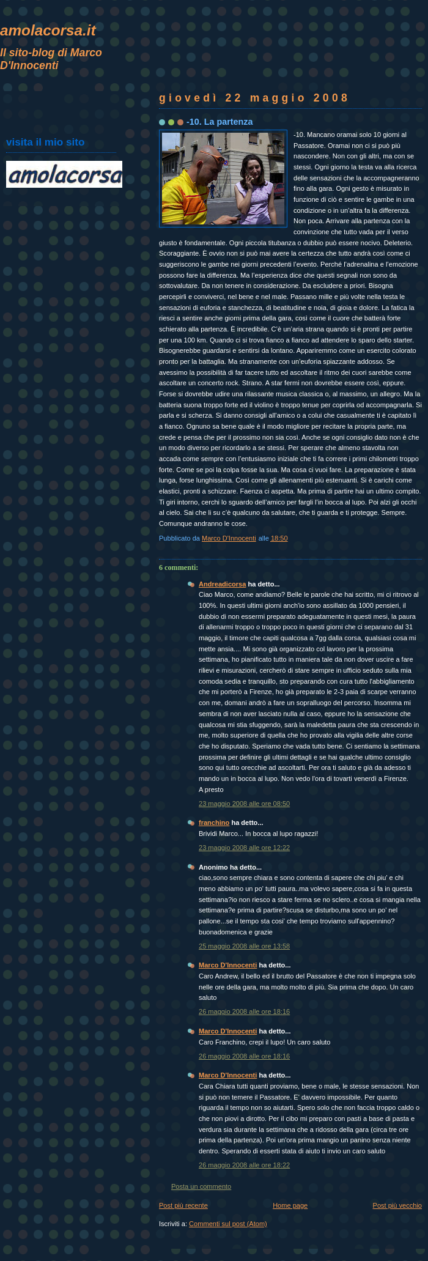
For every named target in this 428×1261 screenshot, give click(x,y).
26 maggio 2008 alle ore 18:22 (244, 1165)
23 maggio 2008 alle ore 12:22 (244, 847)
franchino (214, 822)
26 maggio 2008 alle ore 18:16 (244, 1011)
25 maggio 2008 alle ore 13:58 (244, 946)
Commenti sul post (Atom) (228, 1223)
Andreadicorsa (222, 584)
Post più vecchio (397, 1205)
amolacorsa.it (48, 30)
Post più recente (183, 1205)
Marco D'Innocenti (228, 965)
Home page (290, 1205)
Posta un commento (201, 1186)
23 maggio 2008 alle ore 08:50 (244, 803)
